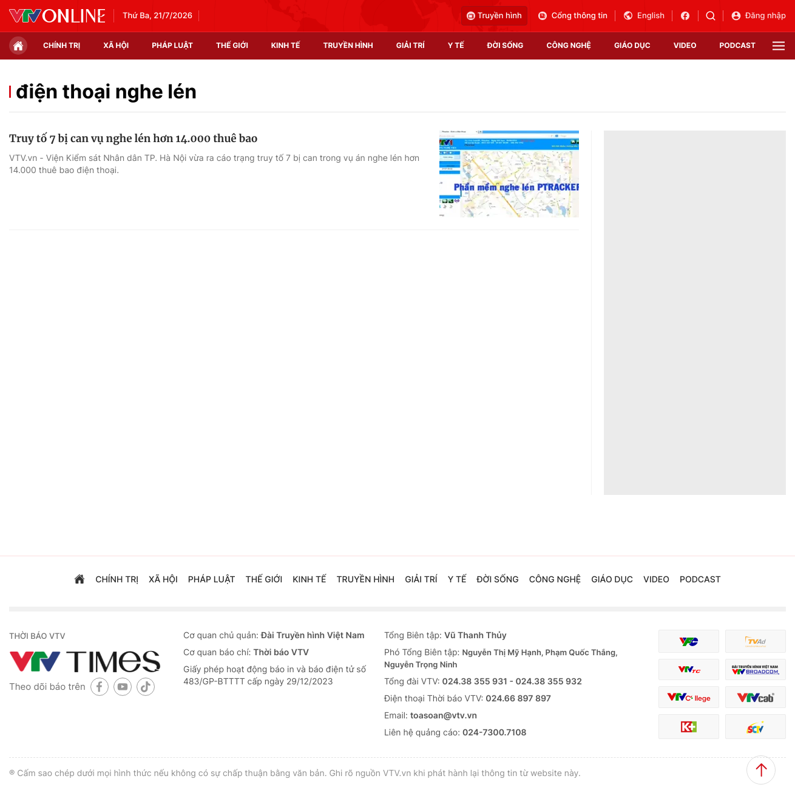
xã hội (116, 45)
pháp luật (172, 45)
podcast (738, 45)
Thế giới (232, 45)
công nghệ (569, 45)
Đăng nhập (758, 15)
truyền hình (348, 45)
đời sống (505, 45)
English (644, 15)
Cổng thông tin (572, 15)
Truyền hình (494, 16)
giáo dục (632, 45)
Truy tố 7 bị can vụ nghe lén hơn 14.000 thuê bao (133, 138)
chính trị (61, 45)
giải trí (410, 45)
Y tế (456, 45)
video (685, 45)
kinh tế (285, 45)
